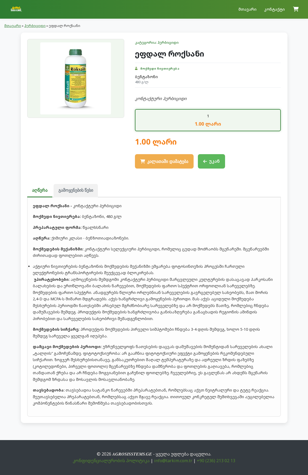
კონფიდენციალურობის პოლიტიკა (111, 461)
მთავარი (247, 9)
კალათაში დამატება (164, 161)
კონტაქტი (274, 9)
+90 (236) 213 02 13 (216, 461)
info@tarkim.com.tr (173, 461)
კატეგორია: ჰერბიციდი (157, 42)
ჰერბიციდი (35, 25)
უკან (211, 161)
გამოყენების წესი (75, 190)
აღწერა (39, 190)
